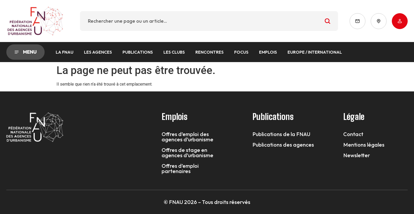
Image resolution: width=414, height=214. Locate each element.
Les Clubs (174, 52)
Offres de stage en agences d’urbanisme (187, 152)
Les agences (98, 52)
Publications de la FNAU (281, 134)
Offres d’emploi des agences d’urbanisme (187, 137)
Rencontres (209, 52)
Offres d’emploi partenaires (180, 168)
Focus (241, 52)
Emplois (268, 52)
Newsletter (356, 155)
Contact (353, 134)
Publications (138, 52)
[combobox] (209, 21)
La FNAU (64, 52)
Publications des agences (283, 144)
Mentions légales (363, 144)
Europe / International (315, 52)
